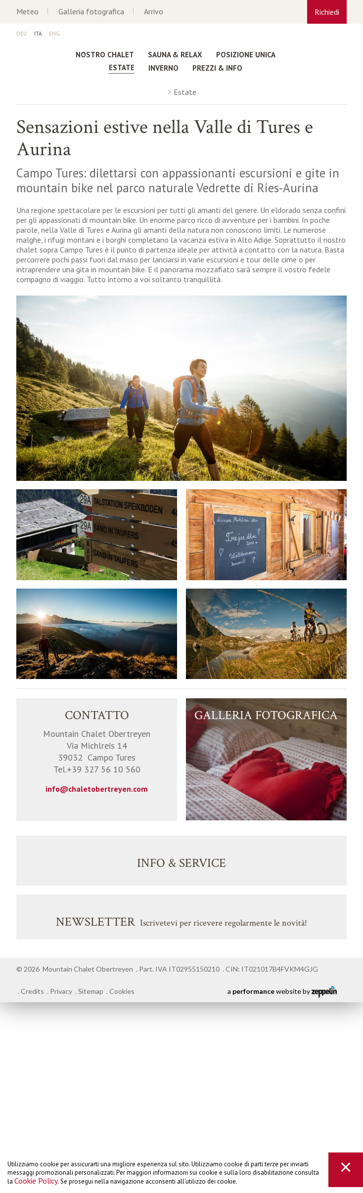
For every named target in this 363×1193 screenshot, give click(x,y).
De (21, 34)
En (54, 34)
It (38, 34)
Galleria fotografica (91, 11)
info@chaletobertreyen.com (96, 789)
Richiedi (327, 12)
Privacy (61, 991)
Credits (32, 991)
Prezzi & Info (217, 68)
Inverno (163, 68)
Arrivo (153, 11)
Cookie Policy (36, 1181)
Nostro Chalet (105, 54)
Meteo (27, 11)
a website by (282, 992)
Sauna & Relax (175, 54)
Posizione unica (245, 54)
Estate (122, 67)
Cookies (122, 991)
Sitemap (90, 991)
